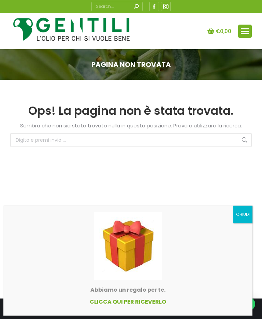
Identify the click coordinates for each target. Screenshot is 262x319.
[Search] (117, 6)
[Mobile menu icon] (245, 31)
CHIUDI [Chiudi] (243, 214)
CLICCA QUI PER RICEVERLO (128, 302)
